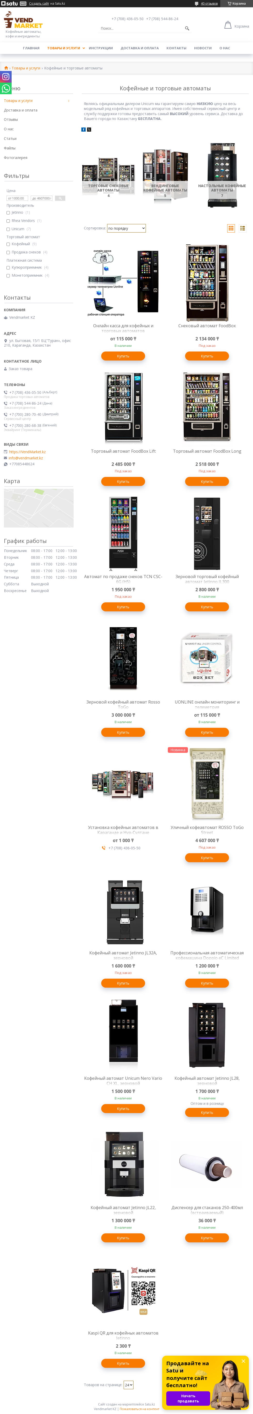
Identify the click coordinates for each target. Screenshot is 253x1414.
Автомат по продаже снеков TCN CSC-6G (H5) (123, 579)
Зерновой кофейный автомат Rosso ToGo (123, 704)
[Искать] (187, 28)
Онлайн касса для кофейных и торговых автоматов (123, 328)
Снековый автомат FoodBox (207, 325)
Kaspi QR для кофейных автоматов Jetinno (123, 1335)
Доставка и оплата (140, 48)
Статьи (10, 138)
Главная (31, 48)
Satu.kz (150, 1404)
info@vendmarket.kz (26, 458)
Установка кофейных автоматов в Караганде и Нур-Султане (123, 830)
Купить (123, 356)
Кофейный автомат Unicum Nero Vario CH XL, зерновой (123, 1081)
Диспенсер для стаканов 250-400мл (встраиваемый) (207, 1210)
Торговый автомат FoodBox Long (207, 451)
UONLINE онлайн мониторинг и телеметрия (207, 704)
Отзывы (11, 119)
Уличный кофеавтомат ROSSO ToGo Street (207, 830)
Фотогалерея (15, 157)
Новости (203, 48)
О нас (224, 48)
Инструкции (101, 48)
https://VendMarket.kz (27, 452)
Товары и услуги (63, 48)
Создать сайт (39, 3)
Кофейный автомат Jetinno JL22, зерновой (123, 1210)
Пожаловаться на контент (139, 1409)
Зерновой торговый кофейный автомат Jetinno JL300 (207, 579)
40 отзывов (209, 3)
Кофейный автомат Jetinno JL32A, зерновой (123, 955)
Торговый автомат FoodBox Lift (123, 451)
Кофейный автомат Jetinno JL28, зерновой (207, 1081)
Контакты (176, 48)
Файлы (9, 148)
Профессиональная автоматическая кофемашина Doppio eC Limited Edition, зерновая (207, 958)
